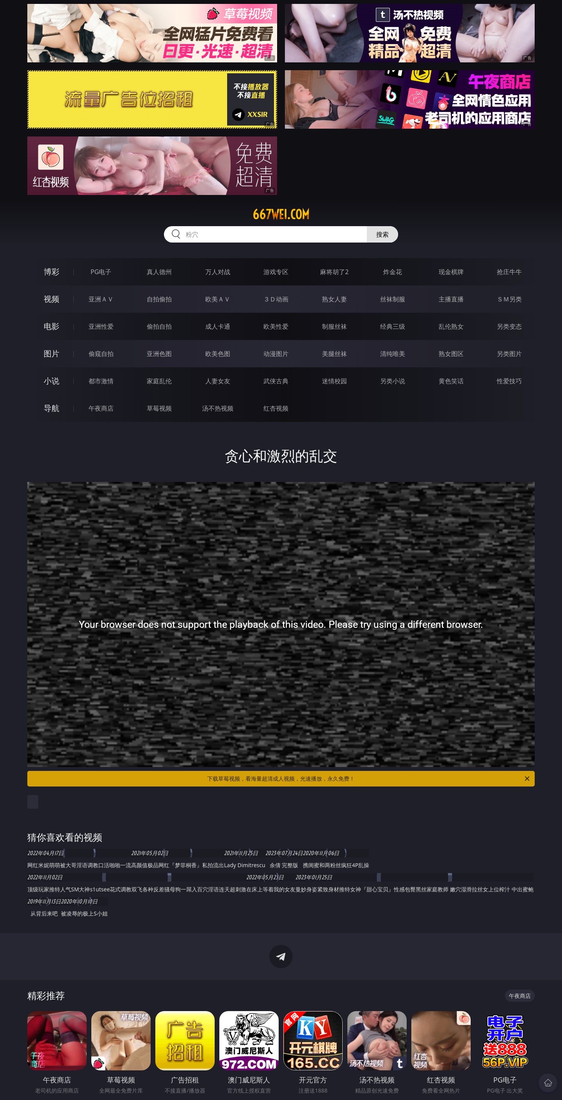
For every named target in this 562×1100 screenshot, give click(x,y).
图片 (51, 353)
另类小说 (392, 381)
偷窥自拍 (101, 353)
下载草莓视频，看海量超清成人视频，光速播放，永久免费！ (369, 778)
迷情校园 (334, 381)
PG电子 (101, 271)
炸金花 (392, 271)
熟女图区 (451, 353)
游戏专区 (275, 271)
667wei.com (281, 214)
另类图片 (509, 353)
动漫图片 (275, 353)
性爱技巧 (509, 381)
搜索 (382, 234)
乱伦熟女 (451, 326)
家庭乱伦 (159, 381)
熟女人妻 (334, 299)
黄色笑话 (451, 381)
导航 (51, 408)
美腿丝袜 (334, 353)
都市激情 (101, 381)
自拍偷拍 (159, 299)
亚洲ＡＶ (101, 299)
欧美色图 (217, 353)
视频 (51, 299)
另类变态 (509, 326)
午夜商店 (101, 408)
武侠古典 (275, 381)
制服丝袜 (334, 326)
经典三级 (392, 326)
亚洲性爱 (101, 326)
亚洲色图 (159, 353)
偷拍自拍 (159, 326)
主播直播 (451, 299)
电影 (51, 326)
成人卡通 (217, 326)
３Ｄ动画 (275, 299)
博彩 (51, 271)
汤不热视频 (217, 408)
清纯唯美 (392, 353)
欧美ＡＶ (217, 299)
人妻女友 (217, 381)
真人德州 (159, 271)
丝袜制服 (392, 299)
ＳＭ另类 (509, 299)
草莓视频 (159, 408)
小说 (51, 381)
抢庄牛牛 (509, 271)
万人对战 (217, 271)
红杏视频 (275, 408)
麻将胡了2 (334, 271)
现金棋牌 (451, 271)
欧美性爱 (275, 326)
